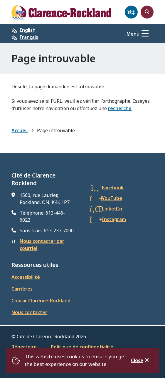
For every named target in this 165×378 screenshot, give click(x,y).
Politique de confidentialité (82, 347)
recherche (120, 108)
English (28, 30)
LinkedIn (112, 208)
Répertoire (24, 347)
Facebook (113, 187)
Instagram (114, 219)
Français (29, 37)
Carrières (22, 289)
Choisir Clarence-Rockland (40, 300)
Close (137, 360)
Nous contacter (29, 312)
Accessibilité (25, 277)
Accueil (19, 130)
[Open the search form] (147, 12)
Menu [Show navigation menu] (133, 34)
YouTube (112, 198)
